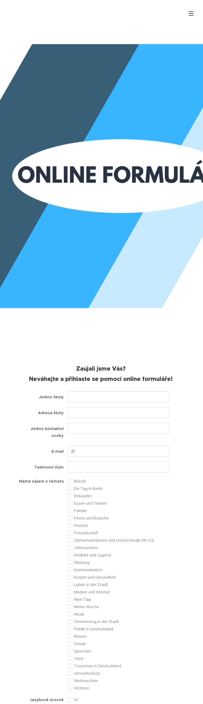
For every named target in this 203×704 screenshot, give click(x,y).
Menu (191, 13)
